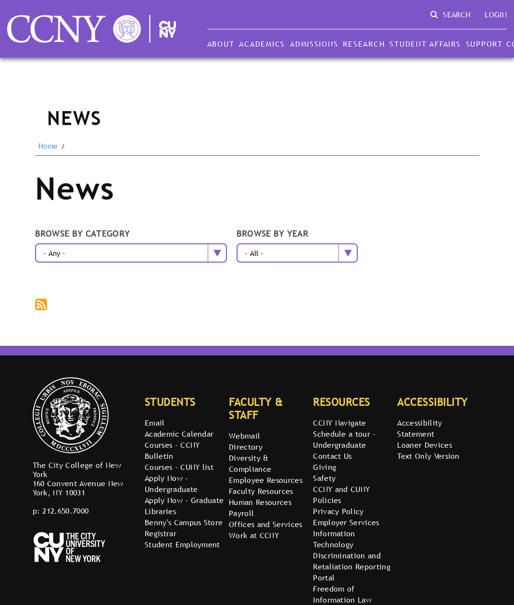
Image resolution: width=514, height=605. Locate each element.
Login (496, 14)
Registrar (160, 533)
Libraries (160, 511)
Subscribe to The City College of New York (42, 305)
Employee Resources (265, 480)
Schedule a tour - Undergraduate (344, 439)
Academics (262, 44)
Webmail (244, 435)
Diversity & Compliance (250, 463)
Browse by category (82, 234)
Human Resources (260, 502)
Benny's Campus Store (184, 522)
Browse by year (272, 234)
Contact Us (332, 456)
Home (47, 146)
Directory (246, 446)
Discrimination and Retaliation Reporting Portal (351, 566)
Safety (324, 478)
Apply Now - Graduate (184, 500)
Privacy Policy (338, 511)
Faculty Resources (261, 491)
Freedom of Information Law (342, 594)
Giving (324, 467)
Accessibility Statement (419, 428)
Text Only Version (428, 456)
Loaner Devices (424, 445)
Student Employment (182, 544)
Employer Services (346, 522)
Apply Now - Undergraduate (171, 483)
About (221, 44)
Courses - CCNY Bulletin (172, 450)
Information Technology (334, 539)
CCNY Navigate (339, 422)
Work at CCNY (254, 535)
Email (155, 422)
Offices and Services (265, 524)
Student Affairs (425, 44)
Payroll (241, 513)
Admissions (314, 44)
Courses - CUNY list (179, 467)
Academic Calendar (179, 434)
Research (364, 44)
